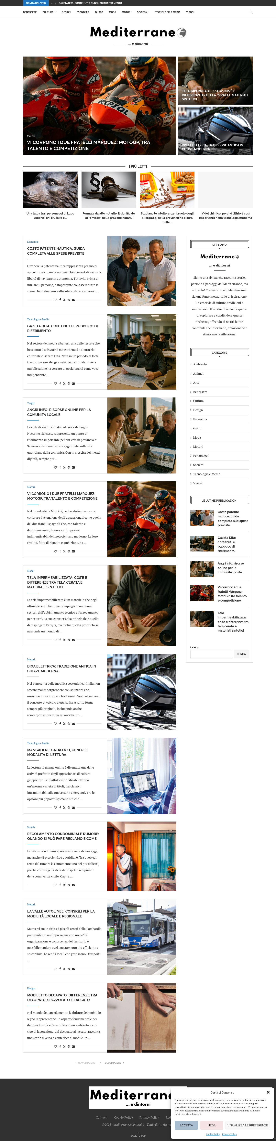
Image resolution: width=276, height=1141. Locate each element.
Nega (212, 1125)
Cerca (194, 647)
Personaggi (201, 455)
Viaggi (190, 12)
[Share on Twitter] (64, 300)
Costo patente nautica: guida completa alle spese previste (97, 3)
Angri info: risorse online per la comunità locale (210, 147)
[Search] (251, 12)
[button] (268, 1092)
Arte (196, 382)
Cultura (47, 12)
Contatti (101, 1117)
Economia (82, 12)
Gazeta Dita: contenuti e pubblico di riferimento (227, 544)
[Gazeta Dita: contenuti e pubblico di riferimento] (215, 81)
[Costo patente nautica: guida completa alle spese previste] (99, 106)
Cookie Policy (213, 1134)
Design (66, 12)
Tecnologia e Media (167, 12)
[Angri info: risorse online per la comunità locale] (215, 131)
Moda (112, 12)
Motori (126, 12)
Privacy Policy (229, 1134)
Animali (198, 373)
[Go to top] (138, 1135)
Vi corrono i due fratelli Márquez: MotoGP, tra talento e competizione (232, 593)
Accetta (186, 1125)
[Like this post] (55, 300)
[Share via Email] (73, 300)
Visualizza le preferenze (247, 1125)
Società (142, 12)
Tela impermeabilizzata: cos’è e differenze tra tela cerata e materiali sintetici (57, 582)
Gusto (99, 12)
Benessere (30, 12)
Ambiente (200, 364)
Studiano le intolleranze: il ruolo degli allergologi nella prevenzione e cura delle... (167, 218)
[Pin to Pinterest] (69, 300)
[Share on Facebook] (60, 300)
